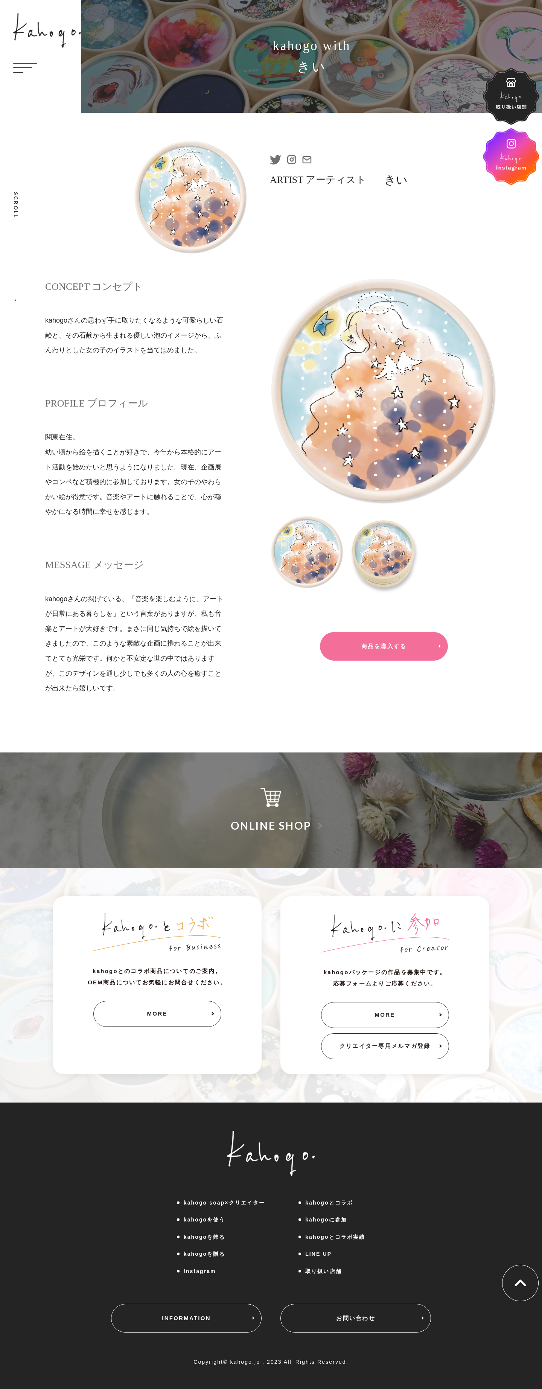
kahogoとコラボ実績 (335, 1237)
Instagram (200, 1271)
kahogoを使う (204, 1220)
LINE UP (318, 1254)
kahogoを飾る (204, 1237)
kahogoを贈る (204, 1254)
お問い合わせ (355, 1318)
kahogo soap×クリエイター (224, 1203)
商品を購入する (384, 646)
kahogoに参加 (326, 1220)
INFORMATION (186, 1318)
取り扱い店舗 (323, 1271)
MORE (157, 1013)
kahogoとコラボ (329, 1203)
